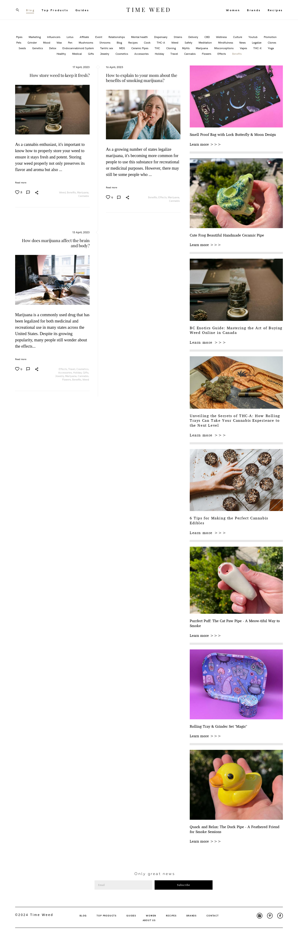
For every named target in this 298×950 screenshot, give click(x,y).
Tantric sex (107, 48)
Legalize (257, 42)
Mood (47, 42)
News (242, 42)
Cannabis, (84, 375)
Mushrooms (86, 42)
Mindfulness (226, 42)
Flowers (207, 53)
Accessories (141, 53)
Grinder (32, 42)
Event (99, 37)
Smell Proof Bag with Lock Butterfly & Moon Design (233, 134)
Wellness (221, 37)
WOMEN (151, 915)
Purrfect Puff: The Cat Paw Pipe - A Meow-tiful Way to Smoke (235, 623)
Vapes (244, 48)
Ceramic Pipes (140, 48)
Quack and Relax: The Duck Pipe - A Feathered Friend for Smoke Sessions (234, 829)
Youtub (253, 37)
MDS (122, 48)
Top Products (55, 10)
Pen (70, 42)
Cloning (171, 48)
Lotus (70, 37)
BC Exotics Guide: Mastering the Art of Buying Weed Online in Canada (236, 330)
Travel (174, 53)
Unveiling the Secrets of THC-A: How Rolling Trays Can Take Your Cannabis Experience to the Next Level (235, 420)
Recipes (275, 10)
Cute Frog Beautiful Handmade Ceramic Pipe (227, 235)
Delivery (193, 37)
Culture (238, 37)
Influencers (54, 37)
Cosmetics (122, 53)
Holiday (160, 53)
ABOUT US (149, 920)
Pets (19, 42)
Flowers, (67, 379)
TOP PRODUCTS (107, 915)
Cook (147, 42)
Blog (30, 10)
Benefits (237, 53)
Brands (254, 10)
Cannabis (190, 53)
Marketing (35, 37)
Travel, (72, 368)
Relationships (116, 37)
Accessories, (65, 372)
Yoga (271, 48)
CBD (207, 37)
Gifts (91, 53)
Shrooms (105, 42)
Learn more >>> (205, 144)
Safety (189, 42)
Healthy (62, 53)
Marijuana (202, 48)
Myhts (186, 48)
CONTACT (213, 915)
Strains (178, 37)
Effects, (163, 197)
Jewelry (105, 53)
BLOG (83, 915)
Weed (175, 42)
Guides (82, 10)
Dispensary (161, 37)
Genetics (38, 48)
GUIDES (131, 915)
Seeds (23, 48)
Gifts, (86, 372)
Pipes (19, 37)
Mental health (140, 37)
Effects (222, 53)
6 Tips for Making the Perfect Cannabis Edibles (229, 520)
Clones (272, 42)
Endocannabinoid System (78, 48)
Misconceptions (224, 48)
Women (233, 10)
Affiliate (85, 37)
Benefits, (72, 192)
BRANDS (191, 915)
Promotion (270, 37)
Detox (53, 48)
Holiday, (78, 372)
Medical (77, 53)
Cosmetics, (83, 368)
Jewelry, (60, 375)
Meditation (206, 42)
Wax (59, 42)
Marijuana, (83, 192)
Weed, (63, 192)
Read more (20, 182)
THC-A (161, 42)
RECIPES (171, 915)
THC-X (257, 48)
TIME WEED (148, 10)
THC (158, 48)
